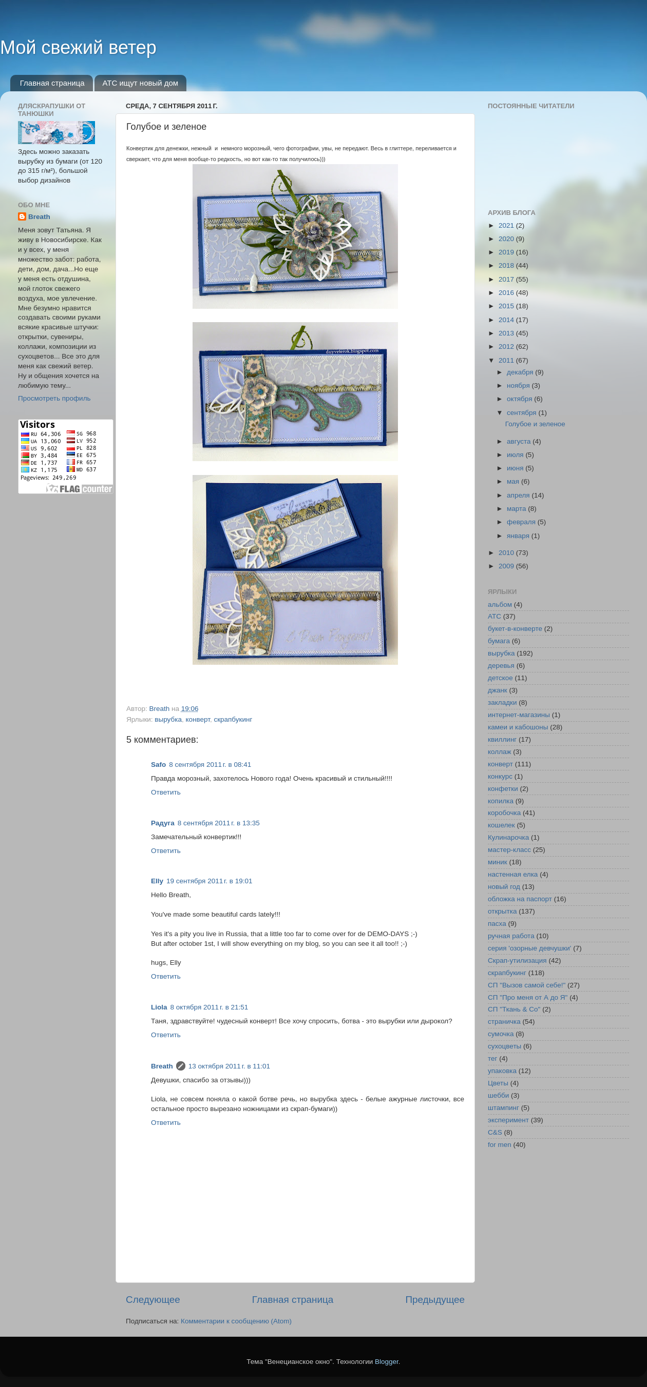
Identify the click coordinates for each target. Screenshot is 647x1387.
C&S (495, 1132)
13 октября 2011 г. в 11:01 (229, 1066)
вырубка (168, 719)
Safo (158, 764)
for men (499, 1144)
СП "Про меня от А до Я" (527, 997)
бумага (499, 641)
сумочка (501, 1034)
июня (516, 468)
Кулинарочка (508, 837)
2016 (507, 292)
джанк (497, 690)
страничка (504, 1021)
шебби (498, 1095)
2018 (507, 265)
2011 (507, 360)
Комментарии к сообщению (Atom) (236, 1321)
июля (516, 455)
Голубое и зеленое (535, 424)
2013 (507, 333)
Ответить (166, 792)
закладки (502, 702)
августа (519, 441)
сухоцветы (504, 1046)
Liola (159, 1007)
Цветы (498, 1083)
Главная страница (52, 82)
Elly (157, 881)
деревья (501, 665)
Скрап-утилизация (517, 960)
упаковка (502, 1071)
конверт (197, 719)
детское (500, 678)
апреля (519, 495)
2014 (507, 320)
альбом (500, 604)
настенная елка (513, 874)
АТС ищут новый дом (140, 82)
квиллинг (502, 739)
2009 (507, 566)
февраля (522, 522)
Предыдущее (435, 1299)
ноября (519, 385)
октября (520, 399)
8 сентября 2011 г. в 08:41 (210, 764)
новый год (504, 886)
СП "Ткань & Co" (514, 1009)
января (519, 536)
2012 (507, 346)
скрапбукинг (233, 719)
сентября (522, 413)
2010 (507, 553)
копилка (500, 801)
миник (497, 862)
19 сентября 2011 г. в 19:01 (209, 881)
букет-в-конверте (515, 628)
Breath (162, 1066)
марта (517, 508)
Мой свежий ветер (78, 47)
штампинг (503, 1108)
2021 (507, 225)
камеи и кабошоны (518, 727)
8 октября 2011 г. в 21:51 (209, 1007)
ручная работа (511, 936)
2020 (507, 239)
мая (514, 481)
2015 (507, 306)
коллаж (499, 752)
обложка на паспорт (520, 899)
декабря (521, 372)
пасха (497, 923)
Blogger (386, 1361)
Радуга (163, 823)
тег (492, 1058)
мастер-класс (509, 850)
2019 (507, 252)
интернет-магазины (519, 715)
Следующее (153, 1299)
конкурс (500, 776)
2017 (507, 279)
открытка (502, 911)
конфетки (503, 788)
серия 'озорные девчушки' (529, 948)
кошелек (501, 825)
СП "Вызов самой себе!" (526, 985)
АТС (494, 616)
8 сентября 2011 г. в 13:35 (219, 823)
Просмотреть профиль (54, 398)
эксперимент (508, 1120)
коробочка (504, 813)
